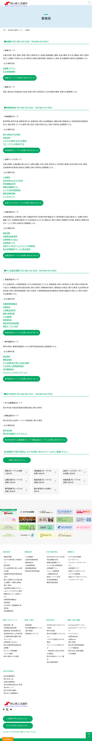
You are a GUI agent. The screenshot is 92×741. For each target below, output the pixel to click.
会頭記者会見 (73, 636)
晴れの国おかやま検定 (11, 134)
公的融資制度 (30, 565)
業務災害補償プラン (11, 187)
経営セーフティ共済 (10, 326)
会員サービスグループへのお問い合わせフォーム (23, 203)
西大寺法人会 (8, 679)
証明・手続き (29, 620)
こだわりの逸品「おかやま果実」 (15, 141)
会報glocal (72, 639)
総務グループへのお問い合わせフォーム (20, 78)
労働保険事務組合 (10, 304)
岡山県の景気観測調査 (76, 645)
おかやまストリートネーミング (77, 629)
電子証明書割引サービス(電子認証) (17, 249)
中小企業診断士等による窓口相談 (16, 363)
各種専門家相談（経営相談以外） (13, 575)
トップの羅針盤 (73, 648)
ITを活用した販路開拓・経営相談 (12, 606)
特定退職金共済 (9, 184)
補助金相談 (7, 360)
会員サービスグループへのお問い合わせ (72, 472)
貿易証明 (6, 138)
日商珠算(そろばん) (10, 240)
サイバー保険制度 (53, 571)
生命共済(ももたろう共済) (13, 181)
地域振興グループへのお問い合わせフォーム (22, 150)
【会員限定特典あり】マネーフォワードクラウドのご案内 (13, 589)
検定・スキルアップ (10, 620)
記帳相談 (6, 307)
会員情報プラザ (9, 243)
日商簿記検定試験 (10, 236)
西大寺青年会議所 (10, 690)
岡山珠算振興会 (9, 676)
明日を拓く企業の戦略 (75, 651)
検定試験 (6, 233)
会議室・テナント (9, 68)
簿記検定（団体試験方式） (12, 631)
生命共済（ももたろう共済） (56, 557)
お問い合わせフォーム (17, 460)
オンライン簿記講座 (10, 651)
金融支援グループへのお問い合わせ (71, 481)
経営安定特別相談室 (11, 323)
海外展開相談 (8, 369)
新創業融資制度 (30, 568)
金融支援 (28, 552)
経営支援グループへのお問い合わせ (42, 481)
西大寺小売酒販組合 (11, 693)
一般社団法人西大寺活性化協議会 (55, 652)
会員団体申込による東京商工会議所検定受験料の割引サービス (13, 636)
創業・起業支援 (9, 314)
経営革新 (6, 357)
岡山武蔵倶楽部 (52, 662)
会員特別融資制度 (31, 560)
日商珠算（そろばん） (11, 642)
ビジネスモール (9, 197)
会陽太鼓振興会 (9, 682)
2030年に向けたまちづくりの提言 (56, 626)
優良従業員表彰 (9, 193)
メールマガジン (73, 634)
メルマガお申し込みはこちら (17, 725)
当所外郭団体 (8, 671)
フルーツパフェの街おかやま (13, 144)
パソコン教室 (8, 654)
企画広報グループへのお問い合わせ (13, 481)
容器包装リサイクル (32, 634)
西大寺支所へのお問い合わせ (42, 490)
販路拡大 (71, 552)
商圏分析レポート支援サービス (13, 595)
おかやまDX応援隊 (74, 557)
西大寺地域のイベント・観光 (55, 657)
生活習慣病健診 (9, 72)
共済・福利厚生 (52, 552)
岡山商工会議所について (15, 30)
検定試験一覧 (8, 625)
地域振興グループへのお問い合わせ (42, 472)
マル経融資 (7, 317)
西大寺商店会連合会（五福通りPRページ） (13, 686)
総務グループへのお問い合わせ (13, 472)
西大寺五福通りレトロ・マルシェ (15, 434)
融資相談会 (7, 320)
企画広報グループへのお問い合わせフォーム (22, 255)
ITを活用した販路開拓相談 (13, 366)
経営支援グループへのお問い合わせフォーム (22, 333)
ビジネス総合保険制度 (11, 190)
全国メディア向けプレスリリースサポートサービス (77, 578)
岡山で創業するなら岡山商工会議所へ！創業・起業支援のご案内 (13, 582)
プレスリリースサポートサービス (15, 373)
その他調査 (72, 654)
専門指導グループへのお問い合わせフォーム (22, 379)
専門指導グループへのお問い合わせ (13, 490)
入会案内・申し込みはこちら (17, 719)
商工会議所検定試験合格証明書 (12, 646)
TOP (4, 30)
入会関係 (6, 177)
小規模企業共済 (9, 310)
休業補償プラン (52, 568)
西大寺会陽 (7, 430)
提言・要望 (71, 642)
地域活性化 (50, 620)
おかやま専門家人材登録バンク (13, 561)
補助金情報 (8, 557)
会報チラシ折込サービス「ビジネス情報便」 (19, 246)
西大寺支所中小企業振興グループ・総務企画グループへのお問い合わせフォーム (35, 440)
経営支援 (6, 552)
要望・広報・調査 (74, 620)
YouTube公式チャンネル (76, 625)
